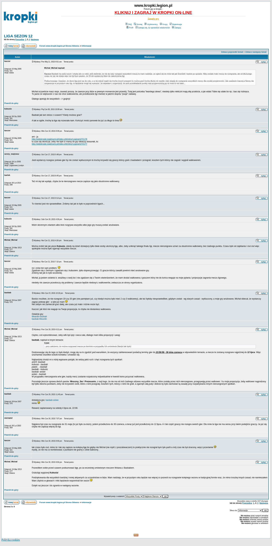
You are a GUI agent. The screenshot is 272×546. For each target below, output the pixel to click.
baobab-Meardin (39, 319)
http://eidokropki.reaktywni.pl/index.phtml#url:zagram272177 (59, 144)
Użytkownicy (151, 24)
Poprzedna (19, 39)
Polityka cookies (10, 539)
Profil (129, 28)
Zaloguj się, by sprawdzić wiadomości (152, 28)
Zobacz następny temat (255, 52)
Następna (35, 39)
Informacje (86, 46)
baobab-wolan (51, 400)
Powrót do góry (11, 103)
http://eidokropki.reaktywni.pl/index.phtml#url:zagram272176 (59, 139)
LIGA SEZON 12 (18, 36)
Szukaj (138, 24)
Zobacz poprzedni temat (232, 52)
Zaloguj (176, 28)
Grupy (164, 24)
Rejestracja (176, 24)
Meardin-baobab (39, 316)
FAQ (128, 24)
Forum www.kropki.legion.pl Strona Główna (59, 46)
